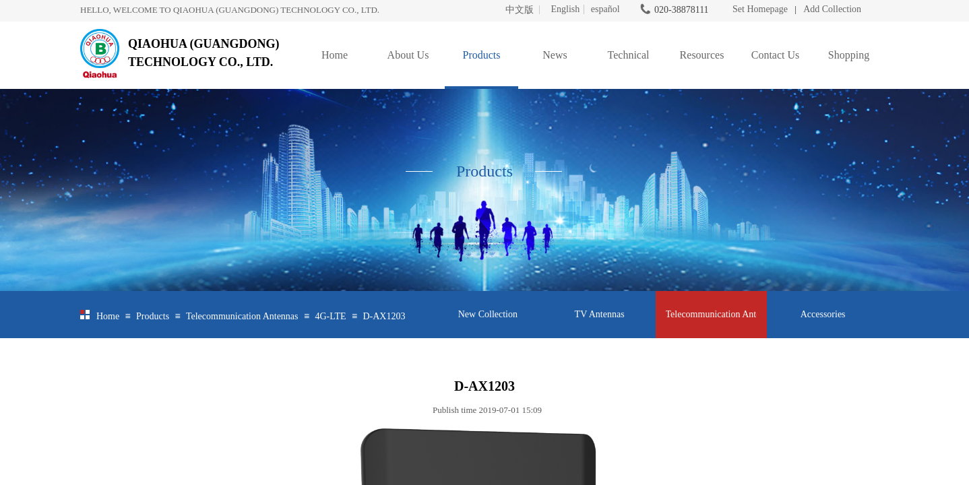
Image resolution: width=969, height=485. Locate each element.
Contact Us (775, 55)
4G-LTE (330, 316)
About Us (408, 55)
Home (334, 55)
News (554, 55)
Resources (702, 55)
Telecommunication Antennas (242, 316)
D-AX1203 (384, 316)
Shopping (848, 55)
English (565, 9)
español (605, 9)
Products (482, 55)
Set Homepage (760, 9)
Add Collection (832, 9)
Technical (629, 55)
